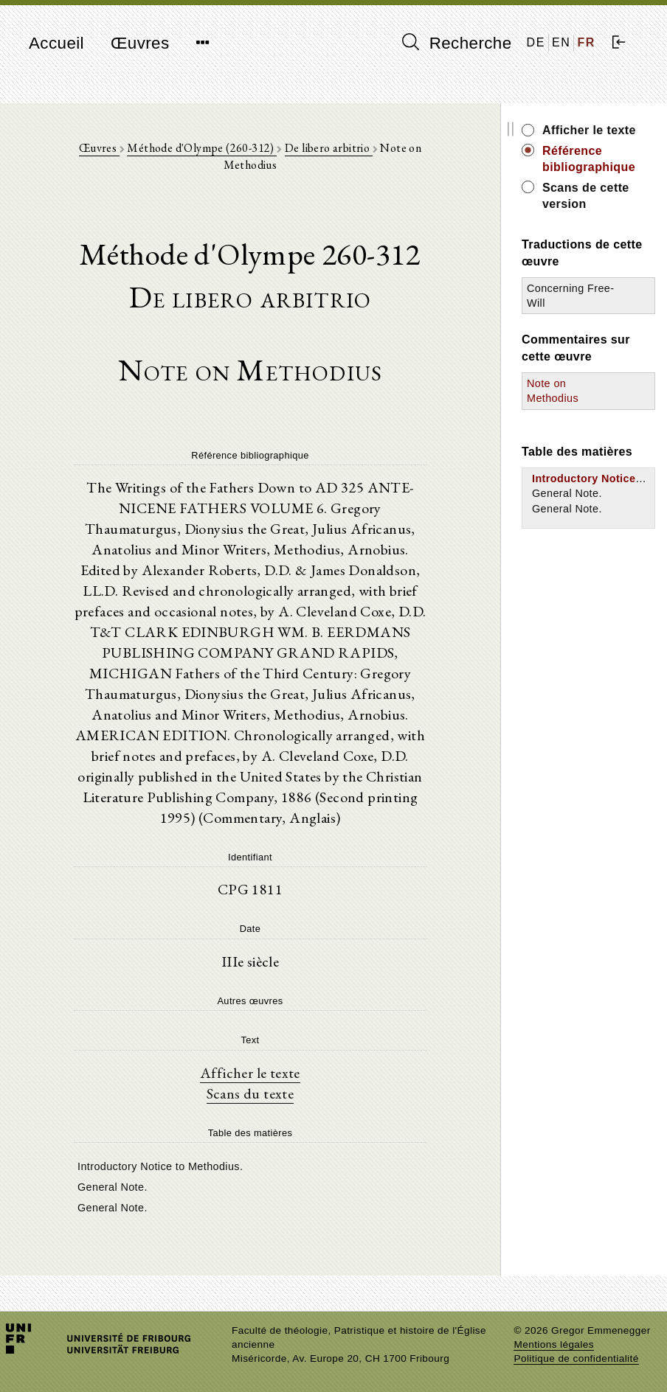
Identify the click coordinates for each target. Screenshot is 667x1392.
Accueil (56, 43)
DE (536, 42)
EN (561, 42)
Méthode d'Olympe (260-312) (202, 148)
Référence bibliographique (588, 159)
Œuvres (140, 43)
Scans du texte (250, 1093)
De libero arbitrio (329, 148)
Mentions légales (553, 1344)
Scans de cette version (585, 195)
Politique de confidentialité (576, 1358)
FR (586, 42)
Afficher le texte (250, 1072)
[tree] (250, 1186)
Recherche (457, 42)
